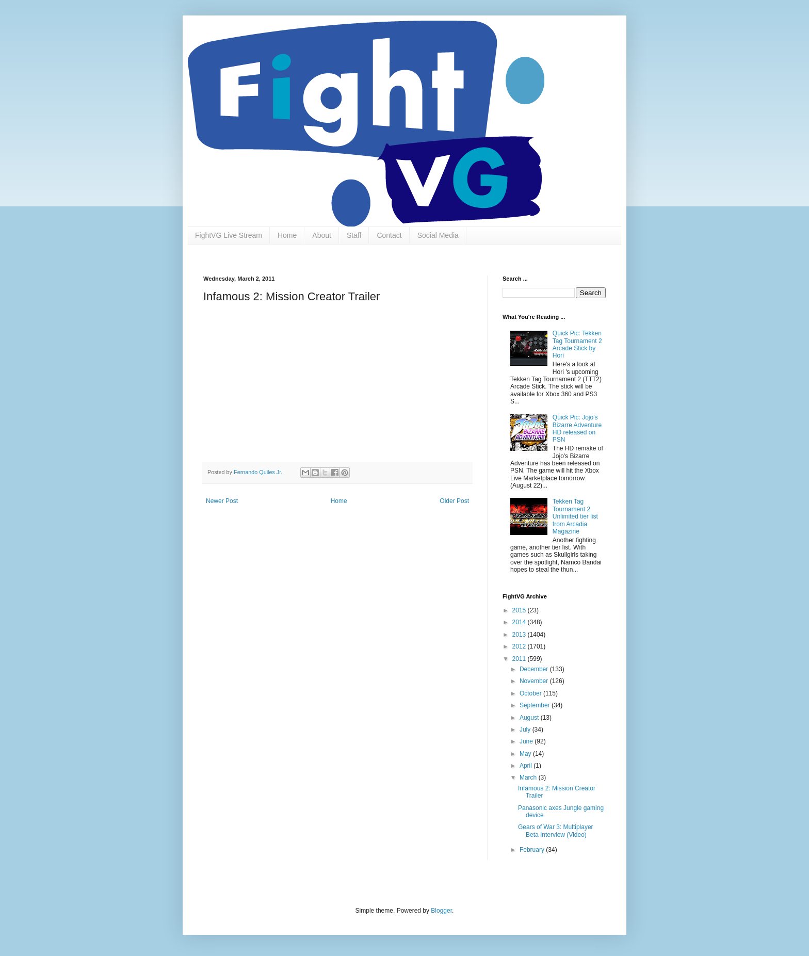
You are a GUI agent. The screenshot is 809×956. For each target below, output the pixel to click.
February (533, 849)
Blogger (441, 910)
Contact (389, 235)
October (531, 693)
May (526, 753)
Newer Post (222, 501)
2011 (520, 658)
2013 (520, 634)
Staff (354, 235)
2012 (520, 646)
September (536, 705)
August (530, 717)
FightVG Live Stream (228, 235)
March (529, 777)
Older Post (454, 501)
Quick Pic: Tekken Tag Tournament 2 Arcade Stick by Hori (577, 344)
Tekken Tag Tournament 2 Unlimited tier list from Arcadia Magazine (575, 516)
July (526, 729)
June (527, 741)
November (535, 681)
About (321, 235)
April (526, 765)
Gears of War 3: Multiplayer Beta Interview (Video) (555, 830)
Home (287, 235)
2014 (520, 622)
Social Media (438, 235)
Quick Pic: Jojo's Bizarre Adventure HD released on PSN (577, 428)
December (535, 669)
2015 (520, 610)
